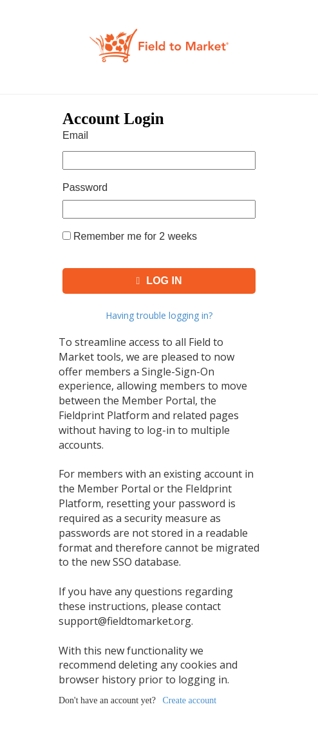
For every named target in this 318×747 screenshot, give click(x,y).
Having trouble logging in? (159, 315)
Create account (190, 700)
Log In (159, 280)
